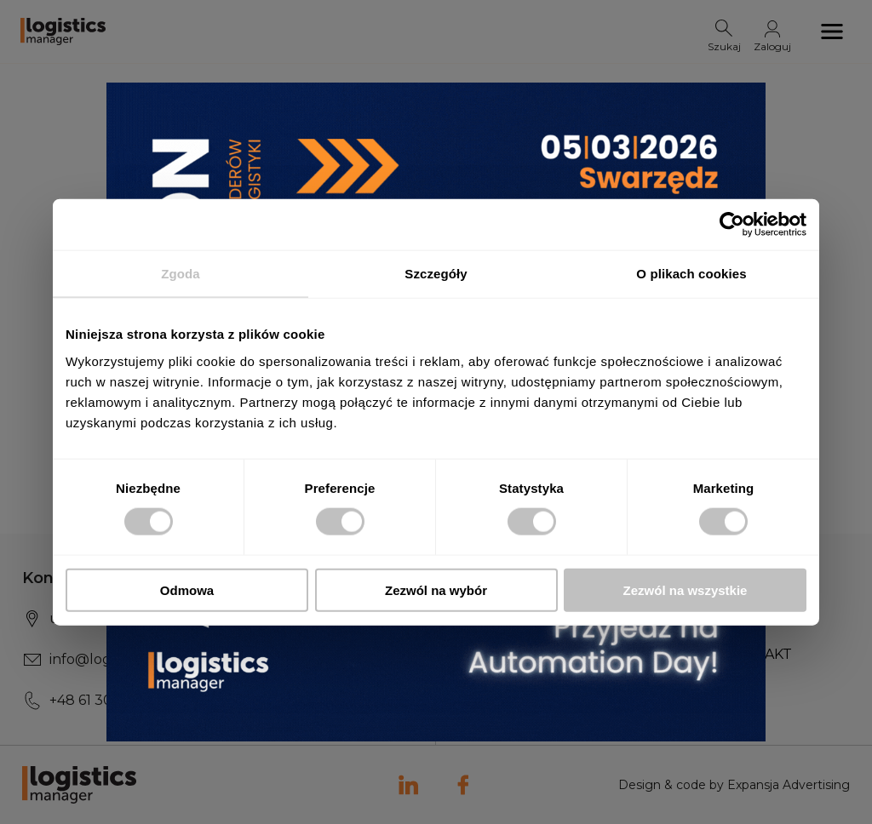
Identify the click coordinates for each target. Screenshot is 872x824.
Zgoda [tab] (180, 273)
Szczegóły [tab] (435, 273)
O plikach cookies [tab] (691, 273)
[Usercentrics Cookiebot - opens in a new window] (731, 224)
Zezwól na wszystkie (685, 589)
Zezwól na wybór (436, 589)
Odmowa (187, 589)
